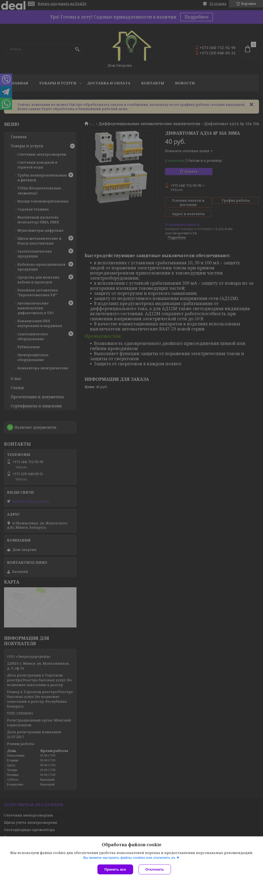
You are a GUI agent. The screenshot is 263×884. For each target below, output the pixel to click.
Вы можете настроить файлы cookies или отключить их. (129, 858)
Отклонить (154, 869)
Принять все (115, 869)
